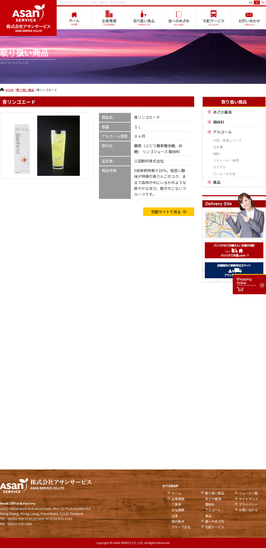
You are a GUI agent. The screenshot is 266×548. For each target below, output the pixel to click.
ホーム (176, 493)
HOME (9, 90)
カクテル (219, 167)
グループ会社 (181, 527)
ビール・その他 (224, 173)
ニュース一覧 (248, 493)
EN (250, 3)
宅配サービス (214, 527)
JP (256, 3)
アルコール (222, 131)
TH (263, 3)
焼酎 (216, 153)
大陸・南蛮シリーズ (227, 140)
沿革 (175, 515)
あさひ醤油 (222, 111)
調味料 (218, 122)
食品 (217, 182)
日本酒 (218, 147)
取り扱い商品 (25, 90)
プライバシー (248, 504)
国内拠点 (178, 521)
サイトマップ (248, 498)
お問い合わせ (248, 510)
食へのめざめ (214, 521)
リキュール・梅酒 (226, 160)
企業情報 (178, 498)
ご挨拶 (176, 504)
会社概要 (178, 510)
